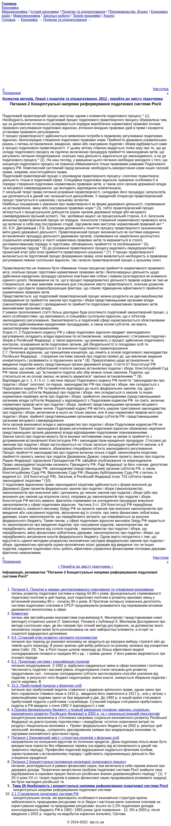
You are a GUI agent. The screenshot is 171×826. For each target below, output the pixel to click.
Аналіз (109, 16)
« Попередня (11, 91)
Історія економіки (45, 12)
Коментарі (19, 613)
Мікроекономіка (14, 12)
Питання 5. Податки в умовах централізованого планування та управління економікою (82, 589)
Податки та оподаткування (83, 12)
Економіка (10, 8)
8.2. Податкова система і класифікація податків (50, 661)
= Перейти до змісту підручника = (85, 566)
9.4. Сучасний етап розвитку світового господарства (54, 637)
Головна (8, 20)
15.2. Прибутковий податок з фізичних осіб (46, 686)
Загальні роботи (56, 16)
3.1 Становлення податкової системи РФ (45, 794)
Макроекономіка (26, 16)
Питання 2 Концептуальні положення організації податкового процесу (68, 762)
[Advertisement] (85, 53)
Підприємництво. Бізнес (128, 12)
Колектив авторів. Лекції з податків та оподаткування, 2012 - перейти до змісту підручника (82, 99)
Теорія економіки (86, 16)
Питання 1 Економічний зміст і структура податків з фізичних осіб (65, 738)
